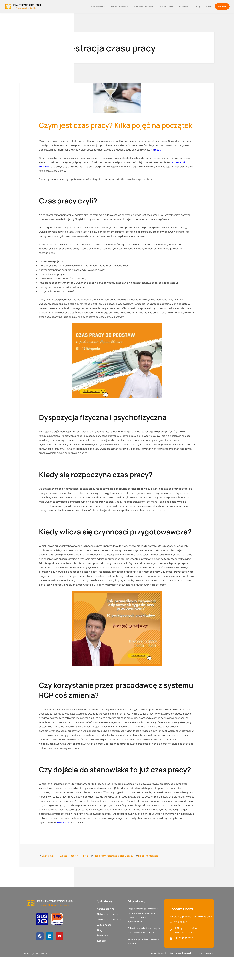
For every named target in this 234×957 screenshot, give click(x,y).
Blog (198, 6)
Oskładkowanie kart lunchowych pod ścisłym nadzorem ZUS (144, 930)
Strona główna (97, 6)
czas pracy (99, 855)
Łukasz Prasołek (68, 855)
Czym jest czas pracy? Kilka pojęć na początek (115, 125)
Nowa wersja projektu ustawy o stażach (143, 941)
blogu (157, 149)
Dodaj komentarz (148, 855)
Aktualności (184, 6)
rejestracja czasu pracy (120, 855)
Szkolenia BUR (166, 6)
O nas (209, 6)
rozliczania (62, 822)
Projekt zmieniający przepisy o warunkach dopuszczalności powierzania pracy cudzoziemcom (143, 915)
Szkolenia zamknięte (143, 6)
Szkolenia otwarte (119, 6)
